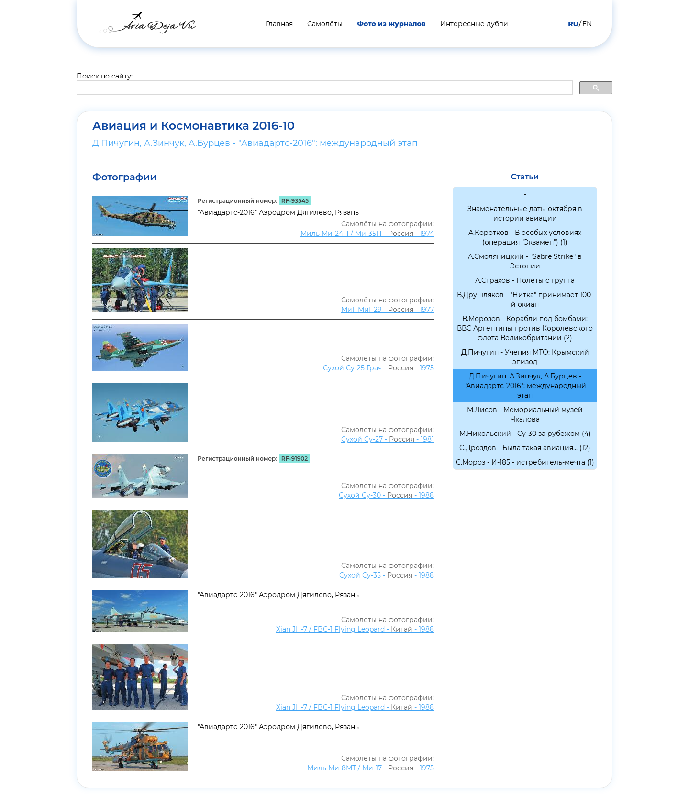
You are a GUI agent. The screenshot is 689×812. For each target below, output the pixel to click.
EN (587, 24)
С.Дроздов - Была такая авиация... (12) (524, 448)
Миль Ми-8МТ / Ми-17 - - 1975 (370, 768)
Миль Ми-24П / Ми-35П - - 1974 (367, 233)
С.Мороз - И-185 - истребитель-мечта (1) (525, 462)
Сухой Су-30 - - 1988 (386, 495)
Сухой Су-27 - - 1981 (387, 439)
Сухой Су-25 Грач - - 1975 (378, 368)
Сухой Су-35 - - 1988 (386, 575)
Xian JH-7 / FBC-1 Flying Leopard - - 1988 (355, 629)
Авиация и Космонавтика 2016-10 (193, 126)
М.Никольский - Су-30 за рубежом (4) (525, 433)
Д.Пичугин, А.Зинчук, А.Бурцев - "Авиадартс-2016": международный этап (255, 143)
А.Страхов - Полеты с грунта (525, 280)
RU (573, 24)
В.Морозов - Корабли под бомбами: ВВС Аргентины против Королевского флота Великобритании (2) (525, 328)
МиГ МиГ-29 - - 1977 (387, 309)
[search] (323, 88)
